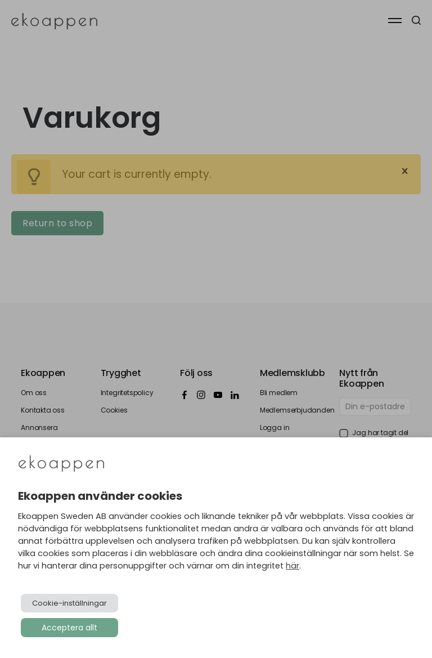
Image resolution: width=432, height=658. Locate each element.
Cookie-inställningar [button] (69, 603)
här (292, 565)
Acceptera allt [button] (69, 627)
